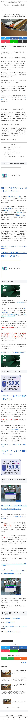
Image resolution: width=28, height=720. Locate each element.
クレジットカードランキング (7, 640)
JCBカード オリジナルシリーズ (12, 618)
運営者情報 (20, 715)
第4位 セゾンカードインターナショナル (12, 152)
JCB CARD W (8, 208)
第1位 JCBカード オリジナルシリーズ (12, 147)
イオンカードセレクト (13, 429)
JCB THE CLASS (20, 215)
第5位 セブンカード (8, 154)
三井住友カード (20, 302)
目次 (12, 144)
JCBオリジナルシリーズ (14, 196)
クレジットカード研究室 (7, 715)
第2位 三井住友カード (8, 149)
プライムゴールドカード (13, 314)
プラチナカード (11, 316)
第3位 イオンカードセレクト (10, 151)
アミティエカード (6, 312)
